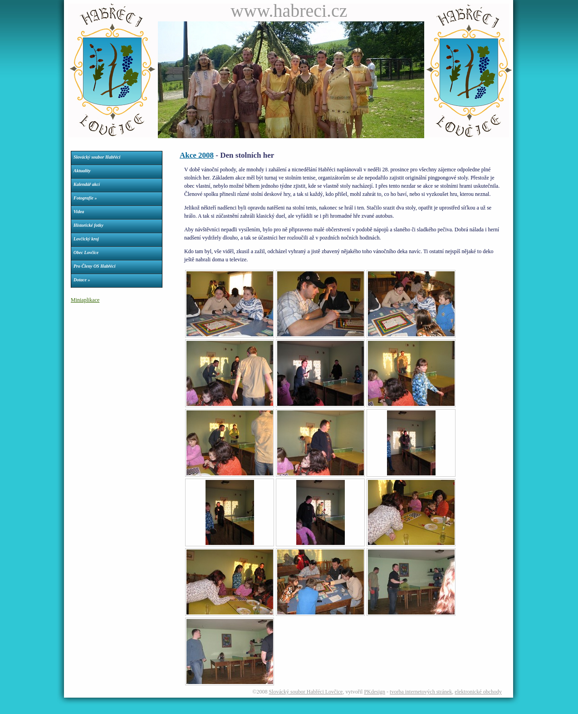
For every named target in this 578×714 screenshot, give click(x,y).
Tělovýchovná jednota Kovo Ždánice (346, 710)
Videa (78, 211)
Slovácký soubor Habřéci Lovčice (306, 692)
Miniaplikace (85, 300)
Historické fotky (88, 225)
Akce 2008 (197, 155)
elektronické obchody (478, 692)
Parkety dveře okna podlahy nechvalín (276, 710)
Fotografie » (85, 197)
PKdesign (374, 692)
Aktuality (82, 170)
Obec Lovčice (85, 252)
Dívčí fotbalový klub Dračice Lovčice (205, 710)
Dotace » (81, 279)
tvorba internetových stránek (421, 692)
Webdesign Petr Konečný (85, 710)
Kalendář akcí (86, 184)
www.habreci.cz (288, 10)
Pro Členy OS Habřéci (94, 266)
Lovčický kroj (86, 238)
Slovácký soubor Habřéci (96, 157)
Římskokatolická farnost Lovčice (139, 710)
